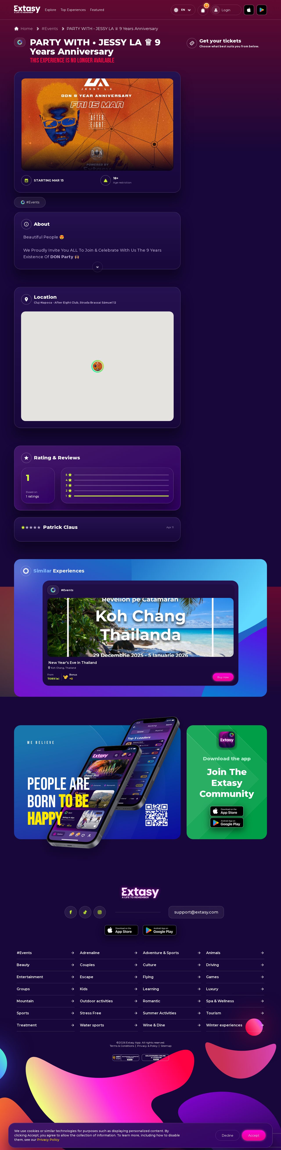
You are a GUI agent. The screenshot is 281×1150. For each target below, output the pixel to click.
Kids (84, 989)
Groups (23, 989)
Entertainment (30, 977)
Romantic (151, 1001)
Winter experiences (224, 1025)
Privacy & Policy (147, 1045)
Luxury (212, 989)
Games (212, 977)
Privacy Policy (48, 1140)
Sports (23, 1013)
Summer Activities (159, 1013)
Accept (253, 1136)
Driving (212, 965)
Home (27, 28)
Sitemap (166, 1045)
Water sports (92, 1025)
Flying (148, 977)
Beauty (23, 965)
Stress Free (90, 1013)
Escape (86, 977)
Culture (149, 965)
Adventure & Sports (161, 953)
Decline (227, 1136)
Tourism (213, 1013)
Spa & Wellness (220, 1001)
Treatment (27, 1025)
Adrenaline (90, 953)
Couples (87, 965)
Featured (97, 10)
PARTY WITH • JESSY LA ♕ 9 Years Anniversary (112, 28)
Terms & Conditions (122, 1045)
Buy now (223, 677)
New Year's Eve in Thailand (73, 663)
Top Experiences (73, 10)
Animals (213, 953)
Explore (50, 10)
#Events (49, 28)
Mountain (25, 1001)
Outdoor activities (96, 1001)
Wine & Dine (154, 1025)
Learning (151, 989)
